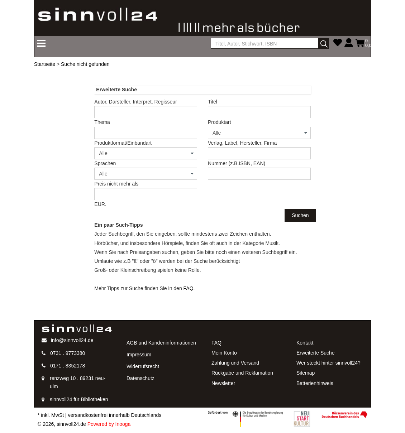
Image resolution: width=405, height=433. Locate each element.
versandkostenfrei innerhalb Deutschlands (115, 415)
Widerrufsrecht (143, 366)
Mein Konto (224, 353)
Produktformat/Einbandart (123, 143)
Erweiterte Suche (315, 353)
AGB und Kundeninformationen (161, 343)
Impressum (139, 354)
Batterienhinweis (314, 383)
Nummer (236, 163)
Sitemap (305, 373)
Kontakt (304, 343)
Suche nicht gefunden (85, 64)
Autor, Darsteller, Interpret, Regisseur (135, 102)
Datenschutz (140, 378)
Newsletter (223, 383)
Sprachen (105, 163)
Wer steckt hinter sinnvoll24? (328, 363)
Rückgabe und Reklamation (242, 373)
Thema (102, 122)
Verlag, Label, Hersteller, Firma (242, 143)
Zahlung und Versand (235, 363)
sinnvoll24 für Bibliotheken (79, 399)
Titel (212, 102)
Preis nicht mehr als (116, 184)
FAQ (189, 288)
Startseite (44, 64)
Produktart (219, 122)
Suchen (300, 215)
